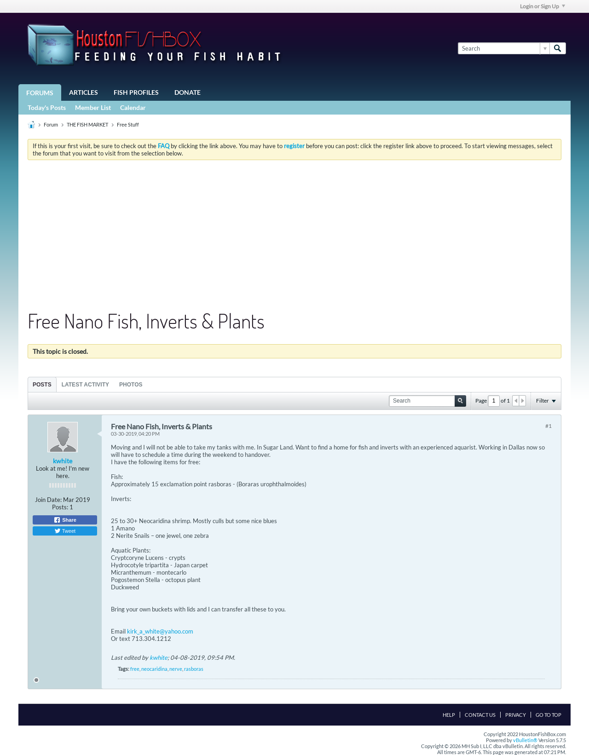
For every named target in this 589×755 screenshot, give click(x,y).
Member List (93, 107)
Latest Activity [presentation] (85, 384)
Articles (83, 92)
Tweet (64, 531)
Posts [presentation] (42, 384)
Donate (187, 92)
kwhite (62, 461)
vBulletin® (525, 740)
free (134, 669)
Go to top (548, 715)
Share (64, 520)
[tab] (42, 384)
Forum (51, 124)
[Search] (503, 48)
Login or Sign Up (542, 6)
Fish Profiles (136, 92)
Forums (39, 93)
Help (449, 715)
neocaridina (154, 669)
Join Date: (48, 499)
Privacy (515, 715)
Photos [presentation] (130, 384)
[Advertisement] (294, 236)
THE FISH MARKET (87, 124)
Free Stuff (128, 124)
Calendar (133, 107)
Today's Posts (47, 107)
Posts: (60, 507)
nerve (175, 669)
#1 (548, 425)
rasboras (193, 669)
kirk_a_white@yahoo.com (160, 631)
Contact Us (480, 715)
